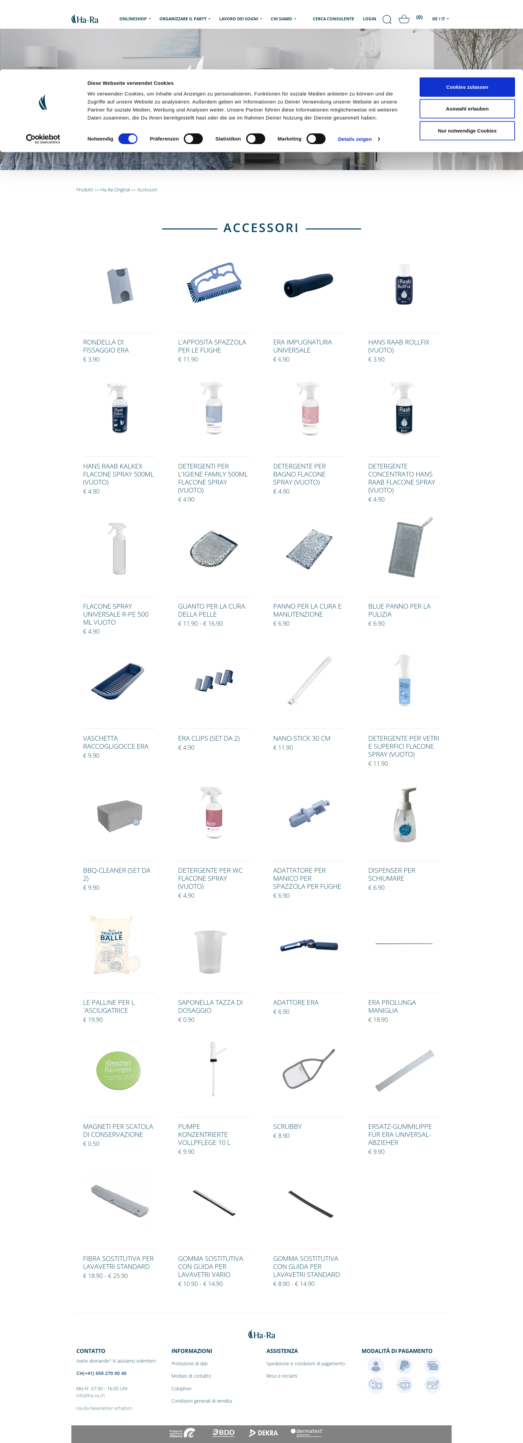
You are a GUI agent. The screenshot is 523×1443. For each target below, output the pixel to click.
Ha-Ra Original (115, 189)
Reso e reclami (282, 1376)
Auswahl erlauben (467, 39)
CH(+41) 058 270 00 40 (101, 1373)
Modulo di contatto (191, 1376)
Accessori (147, 189)
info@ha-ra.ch (90, 1395)
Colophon (181, 1388)
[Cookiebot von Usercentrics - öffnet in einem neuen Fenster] (43, 70)
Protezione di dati (189, 1363)
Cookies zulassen (467, 17)
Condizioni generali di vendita (201, 1401)
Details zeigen (355, 70)
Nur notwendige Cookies (467, 61)
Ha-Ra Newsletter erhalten (104, 1408)
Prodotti (84, 189)
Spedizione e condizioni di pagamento (306, 1363)
